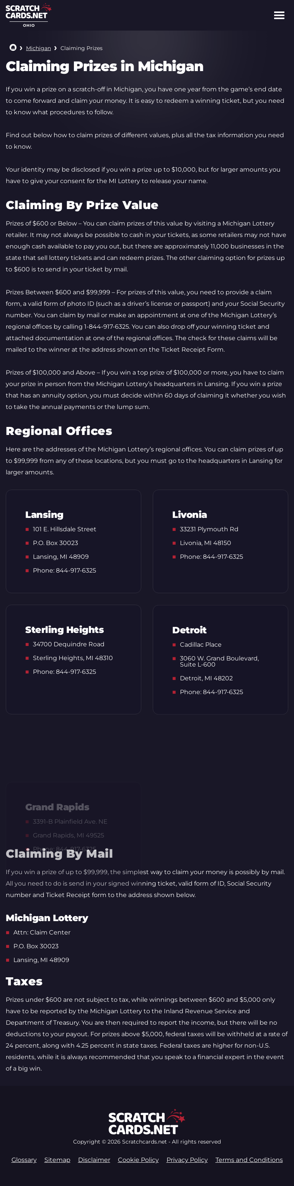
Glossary (24, 1159)
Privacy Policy (187, 1159)
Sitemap (57, 1159)
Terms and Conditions (249, 1159)
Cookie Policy (138, 1159)
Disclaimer (94, 1159)
